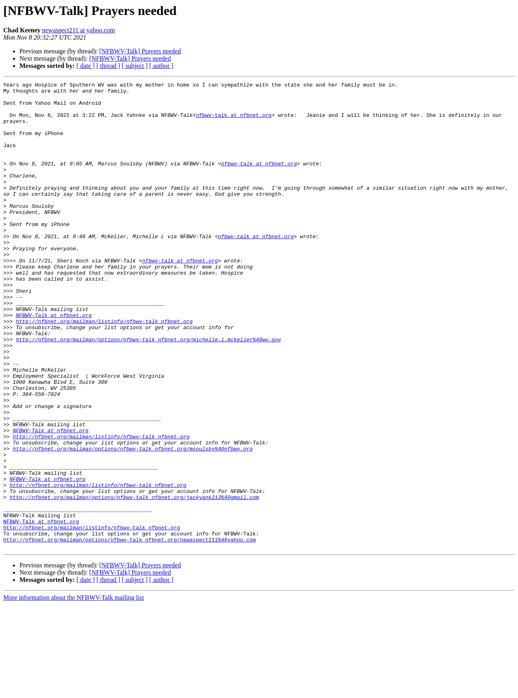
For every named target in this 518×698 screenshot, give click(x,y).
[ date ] (85, 65)
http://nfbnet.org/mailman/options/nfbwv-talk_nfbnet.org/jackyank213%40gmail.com (134, 580)
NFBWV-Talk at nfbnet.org (53, 362)
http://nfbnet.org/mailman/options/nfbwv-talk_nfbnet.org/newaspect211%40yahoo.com (129, 631)
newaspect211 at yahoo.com (78, 30)
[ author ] (161, 65)
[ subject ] (135, 65)
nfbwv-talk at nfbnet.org (234, 122)
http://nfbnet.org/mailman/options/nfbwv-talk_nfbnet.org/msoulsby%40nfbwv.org (133, 522)
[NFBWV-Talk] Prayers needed (140, 51)
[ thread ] (108, 65)
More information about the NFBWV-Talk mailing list (73, 690)
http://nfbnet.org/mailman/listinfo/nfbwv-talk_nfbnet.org (104, 369)
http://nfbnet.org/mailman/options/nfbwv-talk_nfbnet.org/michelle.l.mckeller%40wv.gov (148, 391)
